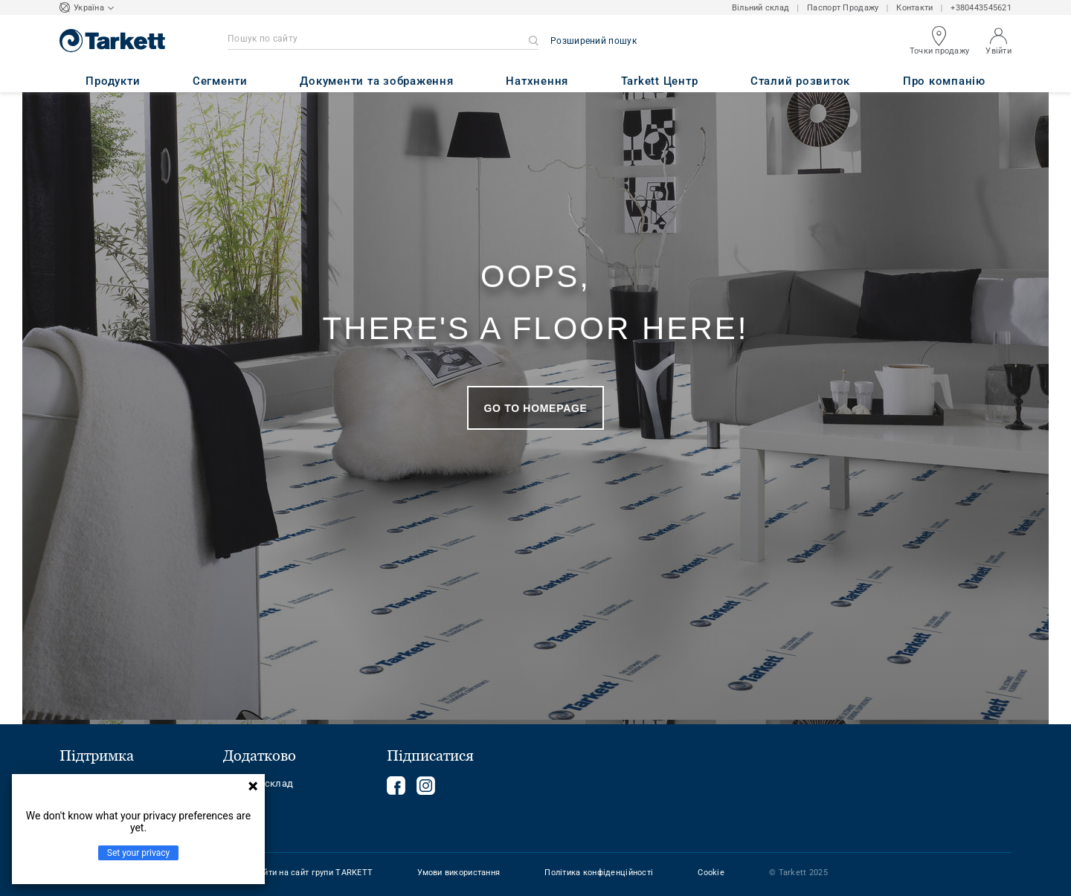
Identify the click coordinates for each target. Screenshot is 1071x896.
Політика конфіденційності (598, 872)
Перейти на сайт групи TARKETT (308, 872)
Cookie (711, 872)
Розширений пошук (593, 41)
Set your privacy (138, 853)
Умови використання (458, 872)
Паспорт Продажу (842, 8)
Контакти (914, 8)
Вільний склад (761, 8)
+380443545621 (981, 8)
